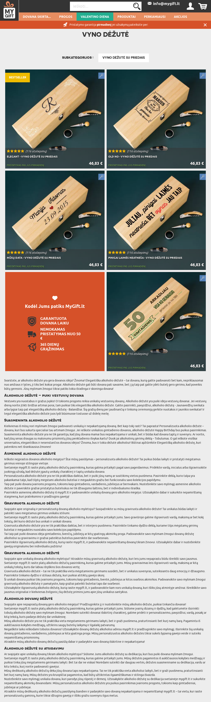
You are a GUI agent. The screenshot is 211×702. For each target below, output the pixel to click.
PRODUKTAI (126, 17)
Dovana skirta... (37, 17)
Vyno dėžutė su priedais (123, 58)
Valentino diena (95, 17)
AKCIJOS (180, 17)
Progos (65, 17)
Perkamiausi (155, 17)
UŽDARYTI (205, 25)
